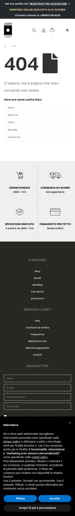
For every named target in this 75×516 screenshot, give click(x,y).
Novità (37, 278)
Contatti (37, 354)
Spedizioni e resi (37, 341)
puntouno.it (37, 298)
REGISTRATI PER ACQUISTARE (49, 3)
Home (11, 107)
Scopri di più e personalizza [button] (37, 507)
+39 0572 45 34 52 (50, 15)
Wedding (37, 284)
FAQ (37, 320)
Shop (37, 271)
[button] (70, 423)
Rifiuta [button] (20, 498)
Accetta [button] (55, 498)
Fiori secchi (37, 291)
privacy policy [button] (11, 441)
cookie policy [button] (39, 457)
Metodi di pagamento (37, 348)
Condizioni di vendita (37, 327)
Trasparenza (37, 334)
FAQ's (11, 122)
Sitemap (12, 129)
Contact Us (14, 137)
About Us (13, 115)
